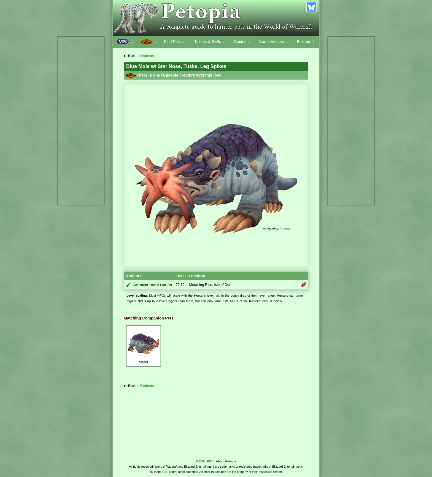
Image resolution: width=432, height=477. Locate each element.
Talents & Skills (210, 41)
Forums (306, 41)
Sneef (143, 345)
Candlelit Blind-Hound (152, 285)
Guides (242, 41)
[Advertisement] (81, 120)
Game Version (274, 41)
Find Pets (174, 41)
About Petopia (226, 461)
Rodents (147, 56)
